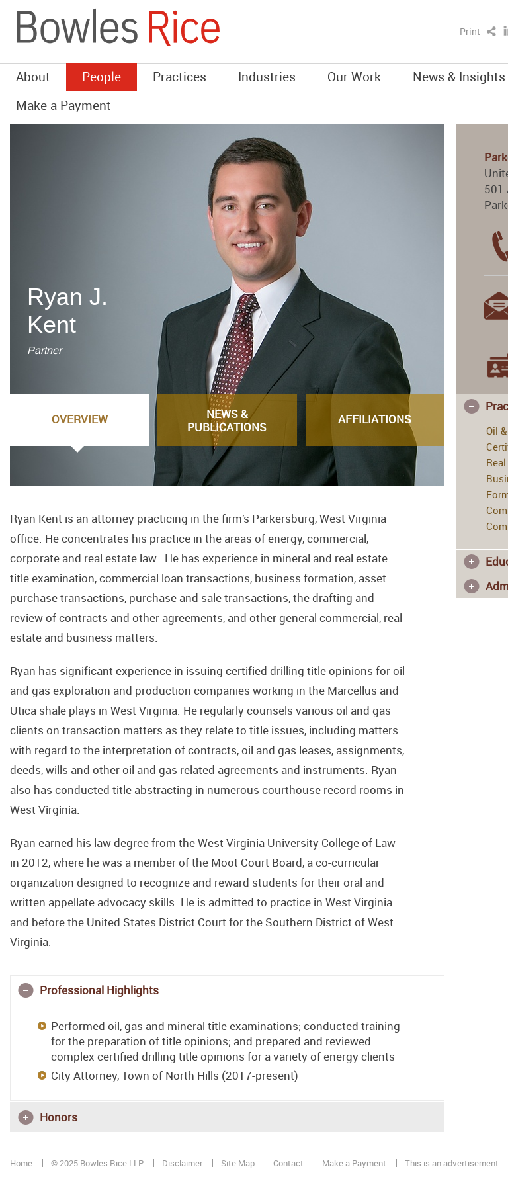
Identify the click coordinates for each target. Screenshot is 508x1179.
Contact (288, 1163)
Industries (267, 76)
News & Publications (227, 420)
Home (21, 1163)
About (33, 76)
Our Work (354, 76)
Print (470, 31)
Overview (80, 419)
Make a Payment (63, 105)
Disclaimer (182, 1163)
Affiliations (374, 419)
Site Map (238, 1163)
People (101, 76)
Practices (179, 76)
